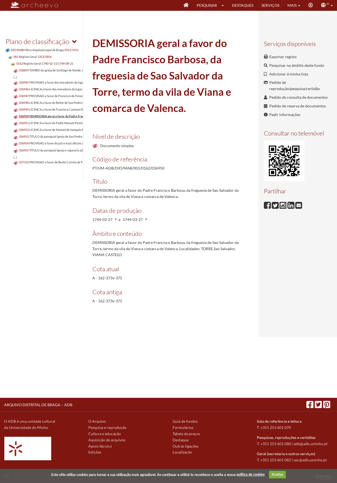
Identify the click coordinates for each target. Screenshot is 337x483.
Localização (182, 452)
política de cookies (250, 474)
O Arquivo (97, 421)
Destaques (242, 5)
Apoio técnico (100, 446)
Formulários (183, 427)
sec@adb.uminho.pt (310, 460)
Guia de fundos (185, 421)
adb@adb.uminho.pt (311, 443)
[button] (224, 5)
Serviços (270, 5)
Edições (94, 452)
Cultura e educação (104, 433)
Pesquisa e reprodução (107, 427)
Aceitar (277, 474)
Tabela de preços (186, 433)
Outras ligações (186, 446)
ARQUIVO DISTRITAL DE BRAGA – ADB (38, 404)
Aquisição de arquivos (106, 440)
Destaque (181, 440)
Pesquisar (207, 5)
